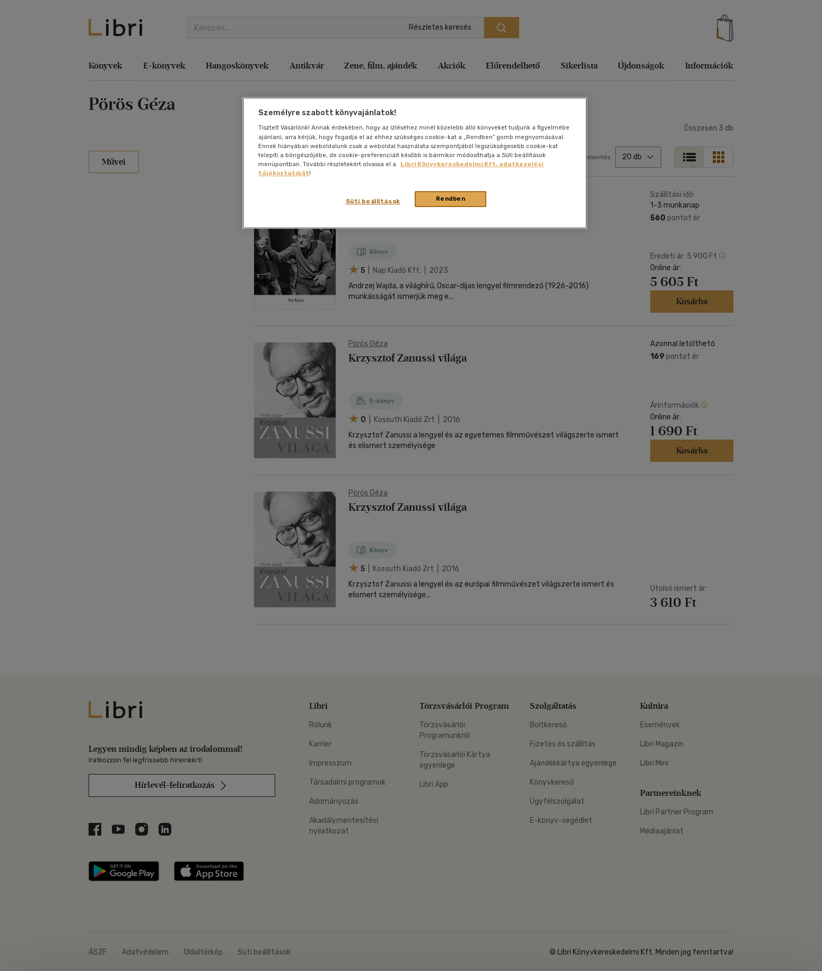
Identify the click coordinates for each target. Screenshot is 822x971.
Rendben (451, 198)
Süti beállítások (373, 201)
